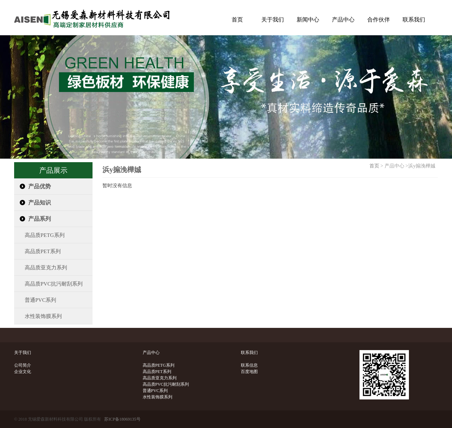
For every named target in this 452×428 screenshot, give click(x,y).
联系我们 (414, 20)
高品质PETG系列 (39, 235)
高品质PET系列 (37, 251)
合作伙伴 (378, 20)
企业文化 (22, 371)
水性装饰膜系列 (38, 316)
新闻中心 (308, 20)
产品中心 (343, 20)
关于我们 (272, 20)
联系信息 (249, 365)
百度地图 (249, 371)
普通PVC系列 (35, 300)
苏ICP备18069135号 (122, 419)
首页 (237, 20)
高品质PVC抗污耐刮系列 (48, 284)
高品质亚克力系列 (40, 267)
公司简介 (22, 365)
